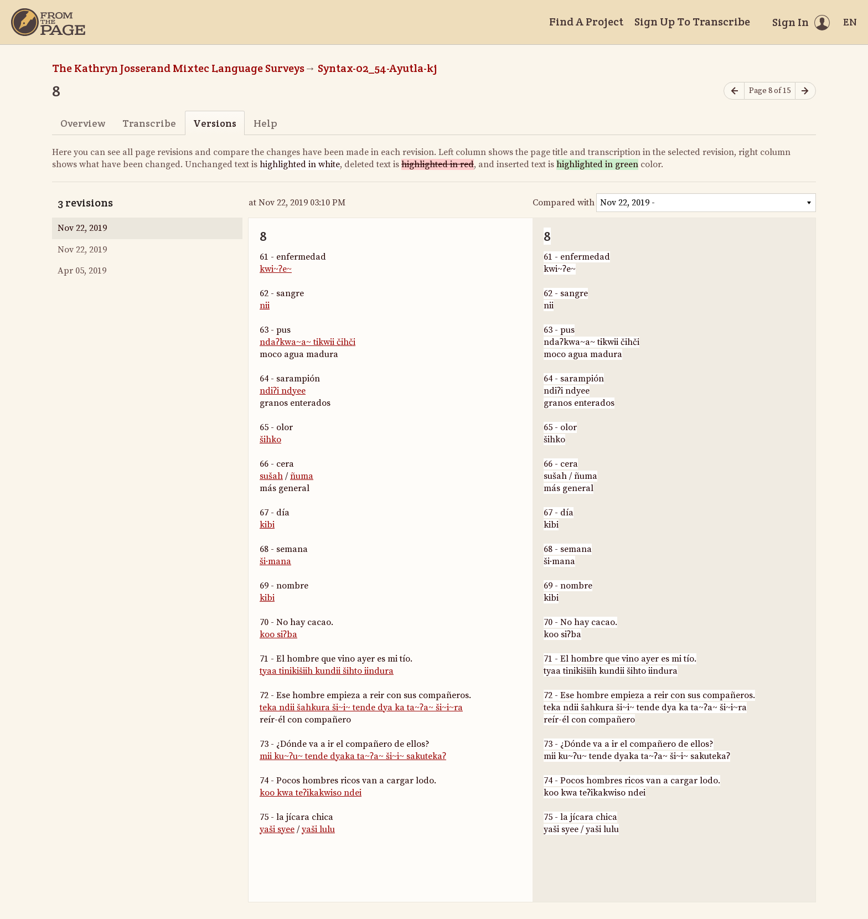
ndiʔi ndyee (283, 390)
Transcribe (149, 123)
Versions (214, 123)
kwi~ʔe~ (276, 269)
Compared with (564, 202)
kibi (267, 524)
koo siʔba (278, 634)
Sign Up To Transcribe (692, 21)
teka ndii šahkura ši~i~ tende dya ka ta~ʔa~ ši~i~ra (361, 707)
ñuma (301, 476)
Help (265, 123)
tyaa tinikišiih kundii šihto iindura (327, 671)
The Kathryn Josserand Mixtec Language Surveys (178, 68)
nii (265, 305)
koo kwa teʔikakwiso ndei (310, 792)
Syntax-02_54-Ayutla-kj (377, 68)
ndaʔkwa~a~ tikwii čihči (307, 342)
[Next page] (805, 91)
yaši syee (277, 829)
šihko (270, 439)
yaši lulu (318, 829)
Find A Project (586, 21)
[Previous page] (734, 91)
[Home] (48, 22)
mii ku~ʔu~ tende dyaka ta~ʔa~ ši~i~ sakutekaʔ (353, 756)
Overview (82, 123)
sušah (271, 476)
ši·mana (275, 561)
